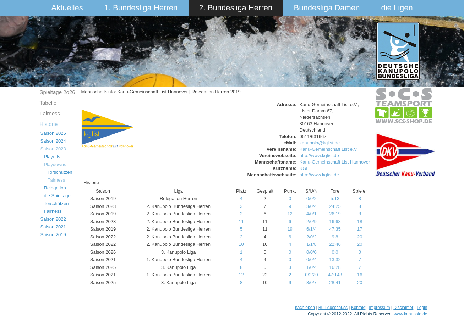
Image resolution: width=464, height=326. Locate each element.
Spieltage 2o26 (57, 92)
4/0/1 (311, 213)
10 (241, 244)
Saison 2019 (53, 234)
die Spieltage (57, 195)
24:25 (335, 206)
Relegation (55, 187)
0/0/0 (311, 252)
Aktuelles (67, 7)
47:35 (335, 229)
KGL (304, 168)
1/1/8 (311, 244)
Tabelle (48, 103)
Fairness (50, 113)
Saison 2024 (53, 141)
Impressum (379, 307)
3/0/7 (311, 282)
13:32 (335, 259)
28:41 (335, 282)
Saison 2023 (53, 148)
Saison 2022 (53, 219)
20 (359, 236)
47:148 (335, 274)
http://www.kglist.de (319, 155)
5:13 (335, 198)
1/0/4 (311, 267)
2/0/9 (311, 221)
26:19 (335, 213)
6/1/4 (311, 229)
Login (422, 307)
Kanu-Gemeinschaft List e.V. (329, 149)
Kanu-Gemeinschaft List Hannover (335, 162)
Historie (49, 124)
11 (241, 221)
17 (359, 229)
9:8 (335, 236)
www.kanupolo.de (410, 313)
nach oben (305, 307)
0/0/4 (311, 259)
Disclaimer (403, 307)
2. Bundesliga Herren (236, 7)
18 (359, 221)
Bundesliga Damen (327, 7)
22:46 (335, 244)
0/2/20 (311, 274)
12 (289, 213)
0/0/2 (311, 198)
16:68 (335, 221)
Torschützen (60, 172)
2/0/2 (311, 236)
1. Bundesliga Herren (141, 7)
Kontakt (358, 307)
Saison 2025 (53, 133)
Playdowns (55, 164)
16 (359, 274)
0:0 (335, 252)
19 (289, 229)
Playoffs (52, 156)
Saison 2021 (53, 227)
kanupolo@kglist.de (320, 142)
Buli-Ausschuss (333, 307)
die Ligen (397, 7)
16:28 (335, 267)
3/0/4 (311, 206)
